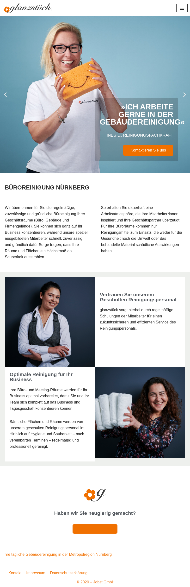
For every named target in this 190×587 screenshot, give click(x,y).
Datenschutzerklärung (68, 573)
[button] (5, 95)
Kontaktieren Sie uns (148, 150)
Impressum (35, 573)
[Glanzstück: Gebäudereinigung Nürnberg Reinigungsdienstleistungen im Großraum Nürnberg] (28, 8)
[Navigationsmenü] (182, 8)
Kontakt (14, 573)
